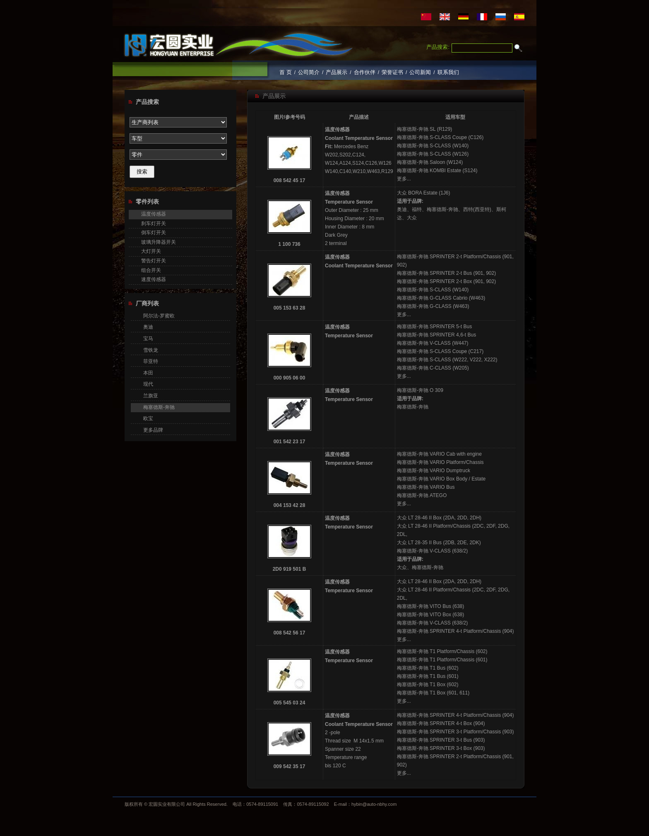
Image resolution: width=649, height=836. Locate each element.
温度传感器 (153, 214)
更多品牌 (153, 430)
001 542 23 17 (289, 441)
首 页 (285, 72)
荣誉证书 (392, 72)
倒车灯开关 (153, 232)
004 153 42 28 (289, 505)
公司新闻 (420, 72)
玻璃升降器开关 (158, 242)
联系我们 (448, 72)
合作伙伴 (364, 72)
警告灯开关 (153, 261)
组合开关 (151, 270)
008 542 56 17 (289, 633)
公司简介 (309, 72)
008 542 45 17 (289, 180)
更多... (404, 179)
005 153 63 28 (289, 308)
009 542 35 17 (289, 766)
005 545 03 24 (289, 703)
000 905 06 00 (289, 378)
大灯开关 (151, 251)
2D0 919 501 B (289, 569)
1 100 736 (289, 244)
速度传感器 (153, 279)
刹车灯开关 (153, 223)
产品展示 (336, 72)
